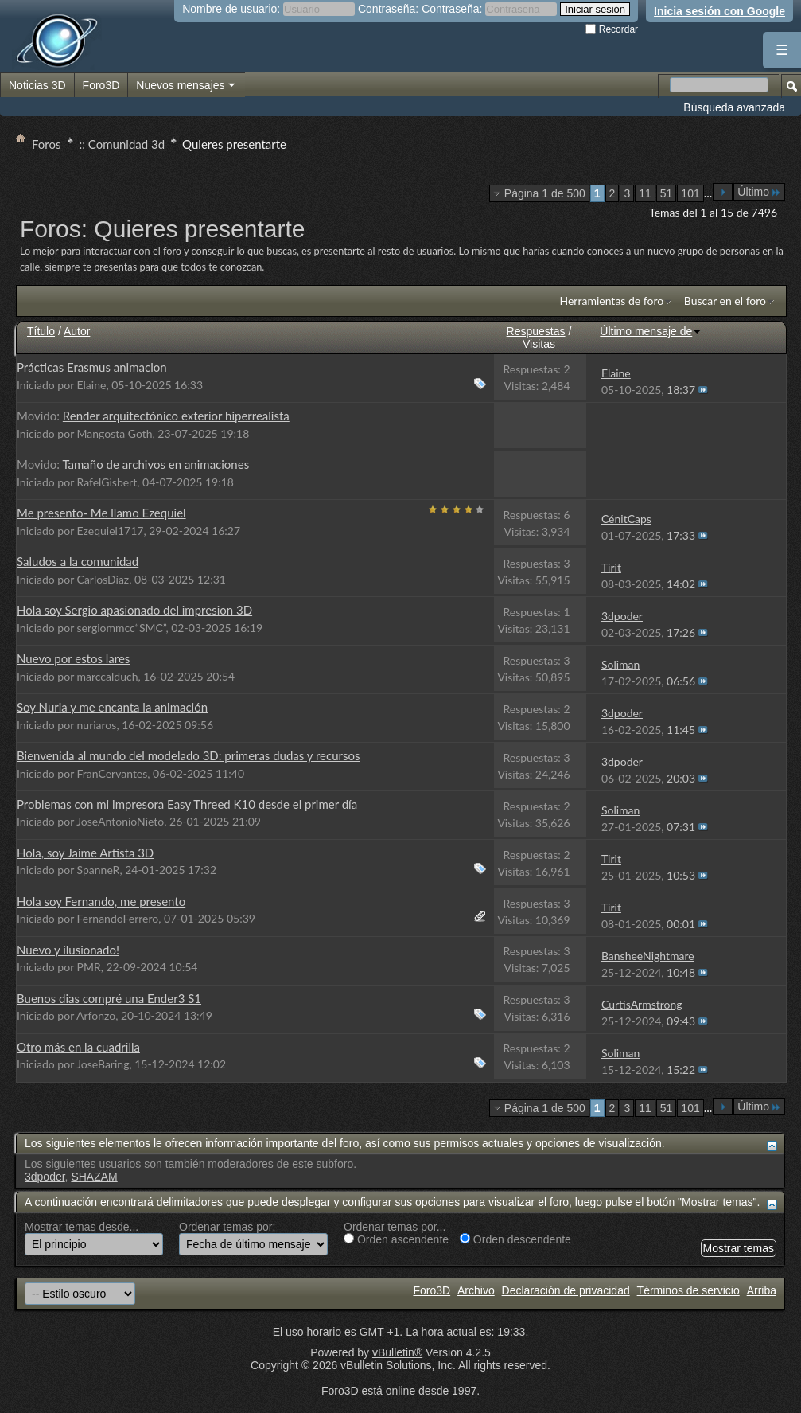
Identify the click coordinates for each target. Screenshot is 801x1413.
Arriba (761, 1290)
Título (41, 331)
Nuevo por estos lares (73, 658)
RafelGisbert (107, 482)
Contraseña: (388, 8)
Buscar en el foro (725, 300)
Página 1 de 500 (544, 193)
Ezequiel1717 (110, 530)
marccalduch (107, 676)
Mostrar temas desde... (81, 1226)
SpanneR (98, 869)
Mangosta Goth (115, 433)
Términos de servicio (688, 1290)
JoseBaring (102, 1064)
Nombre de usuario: (231, 8)
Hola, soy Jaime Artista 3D (85, 852)
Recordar (611, 29)
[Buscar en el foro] (719, 84)
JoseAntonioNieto (120, 821)
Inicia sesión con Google (719, 11)
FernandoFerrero (118, 918)
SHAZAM (94, 1176)
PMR (89, 967)
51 (666, 193)
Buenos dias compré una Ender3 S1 (109, 998)
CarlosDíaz (103, 579)
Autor (77, 331)
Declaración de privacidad (566, 1290)
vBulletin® (397, 1352)
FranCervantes (112, 773)
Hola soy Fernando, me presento (101, 901)
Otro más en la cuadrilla (78, 1047)
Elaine (92, 385)
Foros (46, 144)
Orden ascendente (396, 1239)
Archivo (476, 1290)
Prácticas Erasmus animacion (92, 367)
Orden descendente (515, 1239)
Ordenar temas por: (227, 1226)
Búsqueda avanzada (734, 107)
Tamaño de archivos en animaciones (155, 464)
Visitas (539, 344)
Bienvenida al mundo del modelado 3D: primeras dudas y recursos (188, 755)
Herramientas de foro (611, 300)
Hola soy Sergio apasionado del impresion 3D (134, 610)
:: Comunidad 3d (122, 144)
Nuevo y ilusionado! (68, 950)
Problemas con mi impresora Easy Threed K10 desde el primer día (187, 804)
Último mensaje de (651, 331)
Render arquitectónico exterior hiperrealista (176, 415)
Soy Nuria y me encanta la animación (112, 707)
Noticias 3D (37, 85)
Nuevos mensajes (186, 86)
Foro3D (101, 85)
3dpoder (45, 1176)
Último (759, 191)
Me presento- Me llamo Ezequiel (101, 512)
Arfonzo (95, 1015)
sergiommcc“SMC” (121, 627)
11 (645, 193)
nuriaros (97, 725)
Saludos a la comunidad (77, 561)
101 (690, 193)
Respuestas (536, 331)
